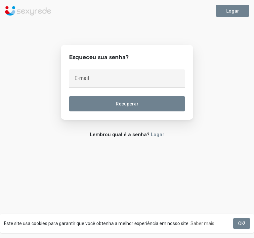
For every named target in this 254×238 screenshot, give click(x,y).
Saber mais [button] (202, 223)
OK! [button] (241, 223)
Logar (232, 11)
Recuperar (127, 103)
